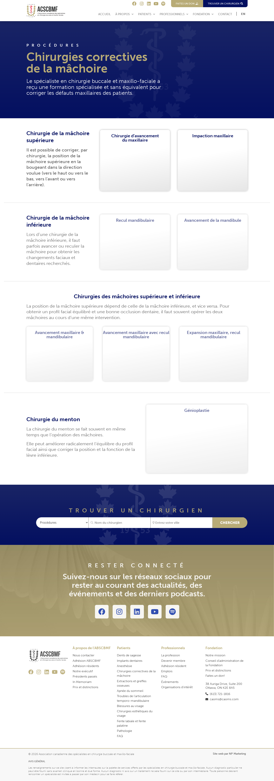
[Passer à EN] (243, 14)
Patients (146, 14)
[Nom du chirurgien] (119, 522)
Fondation (203, 14)
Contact (225, 14)
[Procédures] (62, 522)
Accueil (104, 14)
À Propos (124, 14)
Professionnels (174, 14)
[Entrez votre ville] (181, 522)
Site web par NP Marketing (229, 753)
